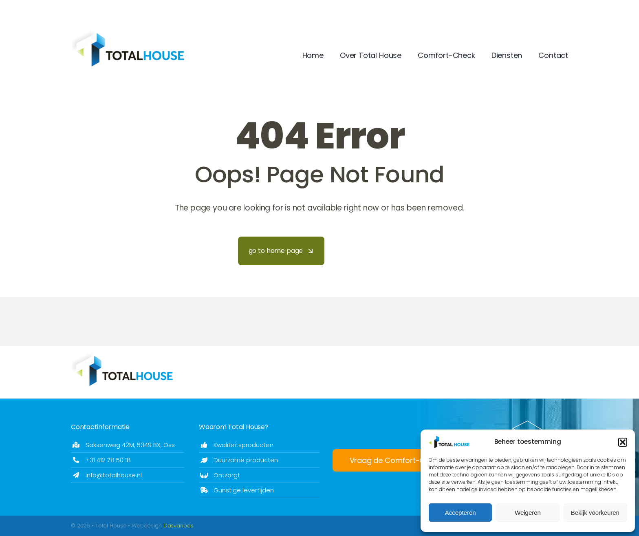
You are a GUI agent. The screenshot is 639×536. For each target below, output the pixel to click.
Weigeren (528, 512)
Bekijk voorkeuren (595, 512)
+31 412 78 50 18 (108, 460)
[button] (623, 442)
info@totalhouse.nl (114, 475)
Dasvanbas (178, 525)
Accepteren (460, 512)
